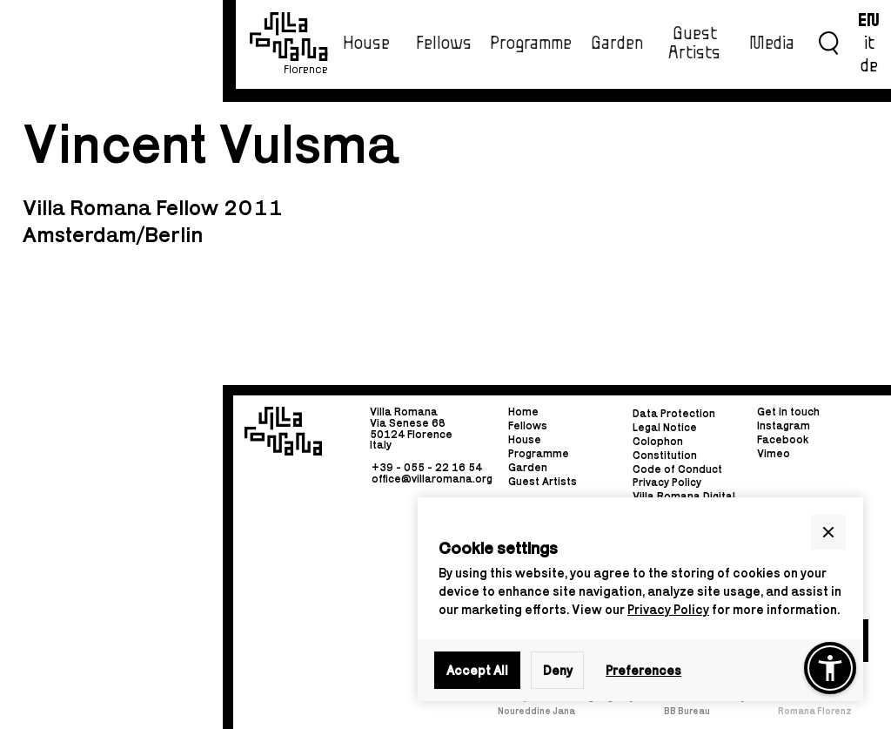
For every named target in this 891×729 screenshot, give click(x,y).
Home (523, 412)
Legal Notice (665, 427)
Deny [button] (558, 670)
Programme (531, 43)
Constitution (665, 455)
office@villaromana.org (432, 478)
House (366, 43)
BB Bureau (687, 710)
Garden (617, 43)
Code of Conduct (677, 469)
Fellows (444, 43)
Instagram (783, 425)
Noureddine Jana (536, 710)
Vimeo (773, 453)
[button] (828, 532)
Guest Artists (694, 43)
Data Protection (674, 413)
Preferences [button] (643, 670)
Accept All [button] (477, 670)
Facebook (782, 439)
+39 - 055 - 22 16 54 (427, 467)
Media (771, 43)
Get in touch (788, 412)
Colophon (658, 441)
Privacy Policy (668, 609)
